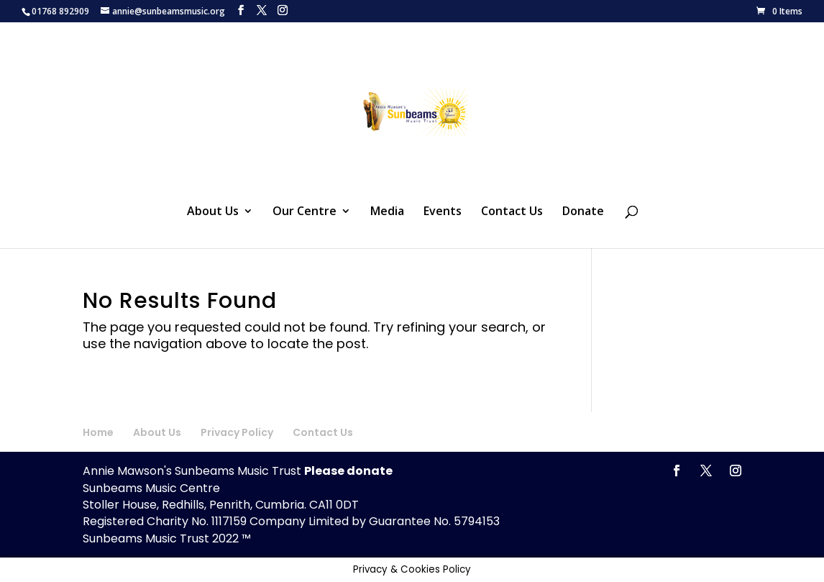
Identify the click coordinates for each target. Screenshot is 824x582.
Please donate (348, 471)
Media (387, 212)
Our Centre (305, 212)
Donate (583, 212)
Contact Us (512, 212)
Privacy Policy (237, 432)
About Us (213, 212)
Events (443, 212)
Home (98, 432)
